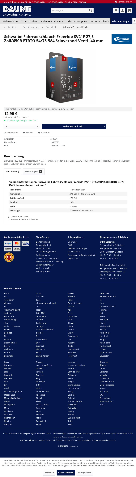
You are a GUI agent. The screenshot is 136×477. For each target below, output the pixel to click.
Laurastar (104, 356)
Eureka (71, 293)
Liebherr (8, 378)
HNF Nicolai (73, 349)
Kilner (102, 323)
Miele (6, 408)
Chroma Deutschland (46, 303)
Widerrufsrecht (43, 268)
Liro (6, 381)
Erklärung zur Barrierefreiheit (82, 255)
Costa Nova (41, 323)
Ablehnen (49, 472)
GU (69, 339)
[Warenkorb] (129, 10)
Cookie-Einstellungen (77, 248)
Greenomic (73, 336)
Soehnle (71, 395)
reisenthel (40, 395)
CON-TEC (40, 313)
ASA (6, 323)
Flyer (70, 313)
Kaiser (103, 316)
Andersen (8, 313)
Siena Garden (74, 385)
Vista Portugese (107, 385)
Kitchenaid (105, 326)
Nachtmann (9, 417)
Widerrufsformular (44, 264)
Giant (70, 326)
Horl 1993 (104, 293)
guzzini (71, 342)
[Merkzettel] (116, 10)
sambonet (72, 362)
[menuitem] (72, 10)
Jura (102, 303)
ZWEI (102, 404)
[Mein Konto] (122, 10)
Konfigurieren (84, 472)
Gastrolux (72, 316)
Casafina (40, 296)
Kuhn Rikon (105, 342)
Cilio (38, 306)
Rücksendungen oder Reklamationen (46, 253)
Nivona (39, 362)
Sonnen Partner (75, 401)
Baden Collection (12, 326)
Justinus (103, 310)
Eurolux (71, 296)
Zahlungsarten (43, 271)
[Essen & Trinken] (29, 21)
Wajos (102, 388)
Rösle (38, 424)
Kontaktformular (43, 248)
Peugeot (40, 375)
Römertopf (41, 421)
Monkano (8, 411)
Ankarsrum (9, 316)
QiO (38, 385)
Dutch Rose (41, 339)
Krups (102, 339)
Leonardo (8, 375)
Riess (38, 401)
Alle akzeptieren (66, 472)
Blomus (7, 339)
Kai (101, 313)
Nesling (7, 421)
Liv (5, 385)
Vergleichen (11, 132)
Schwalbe (72, 375)
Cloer (38, 310)
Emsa (38, 352)
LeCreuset (8, 365)
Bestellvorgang (43, 242)
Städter (71, 414)
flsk (69, 310)
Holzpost (72, 352)
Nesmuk (8, 424)
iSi (101, 300)
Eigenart (40, 346)
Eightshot (40, 349)
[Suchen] (91, 10)
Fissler (71, 306)
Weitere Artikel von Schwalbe (23, 219)
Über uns (72, 242)
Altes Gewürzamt (12, 310)
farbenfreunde (75, 303)
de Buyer (40, 326)
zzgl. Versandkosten (20, 117)
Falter (70, 300)
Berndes (8, 332)
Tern (70, 424)
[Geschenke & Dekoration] (51, 21)
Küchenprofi (105, 346)
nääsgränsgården (44, 365)
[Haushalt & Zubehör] (99, 21)
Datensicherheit (43, 245)
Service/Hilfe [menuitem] (122, 1)
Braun (7, 352)
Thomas (103, 365)
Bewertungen (33, 171)
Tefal (70, 421)
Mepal (7, 401)
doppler (39, 332)
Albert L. (8, 303)
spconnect (73, 404)
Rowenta (40, 414)
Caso (38, 300)
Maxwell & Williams (13, 398)
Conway (39, 319)
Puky (38, 378)
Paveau (39, 371)
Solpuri (71, 398)
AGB (70, 245)
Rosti (38, 411)
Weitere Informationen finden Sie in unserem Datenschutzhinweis (103, 465)
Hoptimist (72, 356)
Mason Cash (9, 395)
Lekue (7, 371)
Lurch (6, 388)
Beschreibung (12, 171)
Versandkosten (61, 440)
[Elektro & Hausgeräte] (76, 21)
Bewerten (44, 132)
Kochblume (105, 332)
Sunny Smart (74, 417)
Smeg (70, 391)
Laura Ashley (106, 352)
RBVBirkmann (42, 391)
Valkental (104, 371)
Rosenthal (40, 408)
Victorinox (104, 378)
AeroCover (9, 300)
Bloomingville (10, 342)
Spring (71, 411)
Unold (102, 368)
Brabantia (8, 349)
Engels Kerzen (42, 356)
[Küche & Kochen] (10, 21)
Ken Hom (104, 319)
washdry (104, 391)
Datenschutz (74, 251)
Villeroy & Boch (107, 381)
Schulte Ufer (73, 371)
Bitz (6, 336)
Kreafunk (104, 336)
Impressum (73, 258)
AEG (6, 296)
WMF (102, 395)
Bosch (7, 346)
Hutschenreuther (108, 296)
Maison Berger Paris (13, 391)
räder (38, 417)
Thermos (104, 362)
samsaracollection (76, 365)
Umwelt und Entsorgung (47, 258)
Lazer (6, 362)
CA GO (39, 293)
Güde (70, 346)
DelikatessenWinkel (45, 329)
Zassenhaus (105, 398)
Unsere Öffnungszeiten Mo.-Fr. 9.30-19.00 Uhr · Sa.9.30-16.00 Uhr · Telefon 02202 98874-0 (44, 2)
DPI (37, 336)
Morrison (8, 414)
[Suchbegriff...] (72, 10)
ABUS (6, 293)
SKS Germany (74, 388)
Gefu (70, 319)
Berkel (7, 329)
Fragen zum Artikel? (18, 216)
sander (71, 368)
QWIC (38, 388)
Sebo (70, 378)
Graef (70, 332)
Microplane (9, 404)
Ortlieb (39, 368)
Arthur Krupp (10, 319)
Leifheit (7, 368)
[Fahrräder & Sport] (121, 21)
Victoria (103, 375)
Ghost (70, 323)
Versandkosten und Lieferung (49, 261)
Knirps (103, 329)
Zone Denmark (106, 401)
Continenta (41, 316)
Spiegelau (72, 408)
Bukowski (8, 356)
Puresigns (40, 381)
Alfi (5, 306)
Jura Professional (108, 306)
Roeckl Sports (42, 404)
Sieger (71, 381)
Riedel (39, 398)
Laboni (103, 349)
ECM (38, 342)
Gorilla (71, 329)
